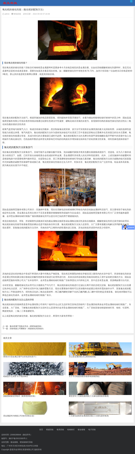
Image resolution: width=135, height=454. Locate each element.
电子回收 (92, 429)
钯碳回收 (50, 429)
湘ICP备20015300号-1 (18, 438)
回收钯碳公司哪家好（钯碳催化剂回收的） (27, 328)
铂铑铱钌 (71, 429)
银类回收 (60, 429)
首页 (41, 429)
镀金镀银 (81, 429)
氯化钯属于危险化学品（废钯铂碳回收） (26, 326)
